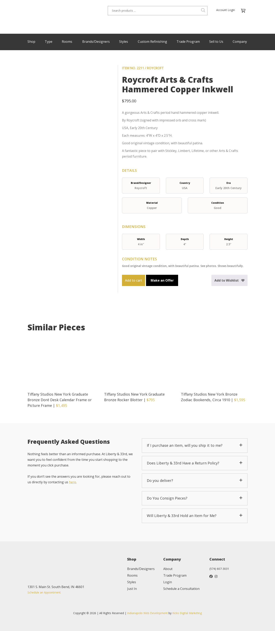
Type (48, 41)
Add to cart (133, 280)
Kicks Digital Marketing (187, 613)
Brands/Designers (96, 41)
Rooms (67, 41)
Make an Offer (162, 280)
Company (240, 41)
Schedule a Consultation (181, 588)
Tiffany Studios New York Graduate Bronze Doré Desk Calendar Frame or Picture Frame (59, 400)
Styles (123, 41)
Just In (132, 588)
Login (167, 582)
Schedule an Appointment (44, 592)
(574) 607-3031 (219, 569)
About (168, 569)
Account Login (225, 10)
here (72, 482)
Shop (31, 41)
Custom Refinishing (152, 41)
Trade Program (188, 41)
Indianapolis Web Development (147, 613)
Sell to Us (216, 41)
